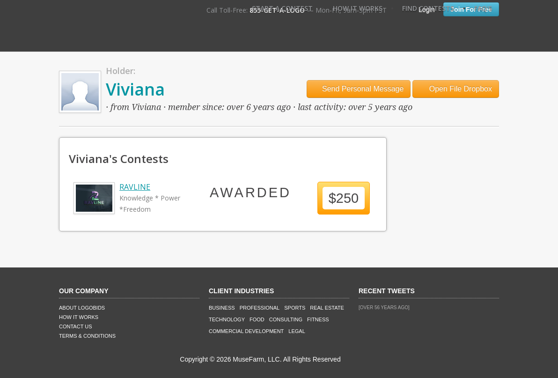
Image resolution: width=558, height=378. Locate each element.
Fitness (318, 319)
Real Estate (327, 308)
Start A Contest (282, 8)
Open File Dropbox (455, 89)
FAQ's (483, 8)
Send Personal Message (359, 89)
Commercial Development (246, 331)
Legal (296, 331)
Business (222, 308)
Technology (227, 319)
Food (257, 319)
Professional (260, 308)
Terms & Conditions (87, 336)
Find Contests (428, 8)
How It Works (357, 8)
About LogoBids (82, 308)
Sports (294, 308)
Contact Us (75, 326)
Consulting (285, 319)
